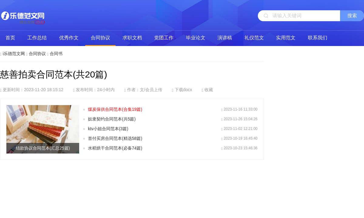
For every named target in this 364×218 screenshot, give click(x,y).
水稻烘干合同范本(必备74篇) (115, 148)
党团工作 (164, 37)
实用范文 (285, 37)
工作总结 (37, 37)
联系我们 (317, 37)
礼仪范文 (254, 37)
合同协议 (100, 37)
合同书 (56, 53)
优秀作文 (69, 37)
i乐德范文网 (23, 15)
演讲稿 (224, 37)
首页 (10, 37)
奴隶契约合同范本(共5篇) (112, 119)
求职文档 (132, 37)
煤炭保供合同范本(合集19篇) (115, 109)
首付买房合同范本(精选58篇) (115, 138)
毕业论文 (195, 37)
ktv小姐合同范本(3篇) (108, 128)
